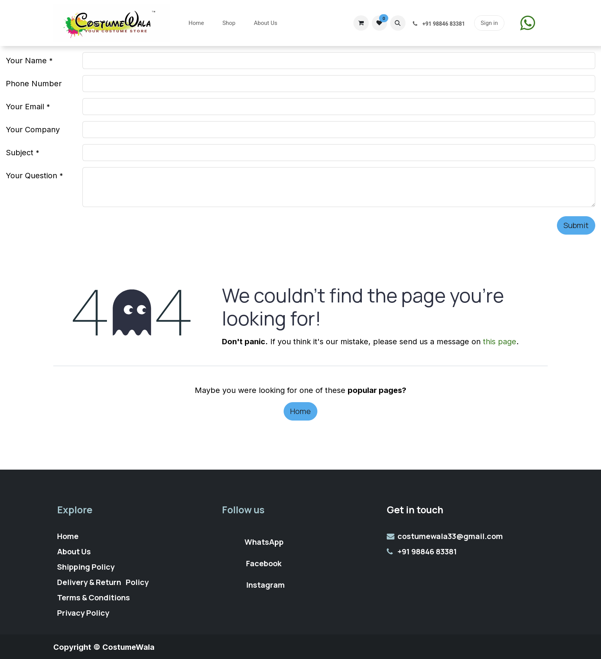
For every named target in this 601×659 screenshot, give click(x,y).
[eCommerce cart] (361, 23)
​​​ (527, 22)
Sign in (489, 23)
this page (499, 341)
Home (300, 411)
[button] (398, 23)
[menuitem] (196, 23)
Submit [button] (576, 225)
